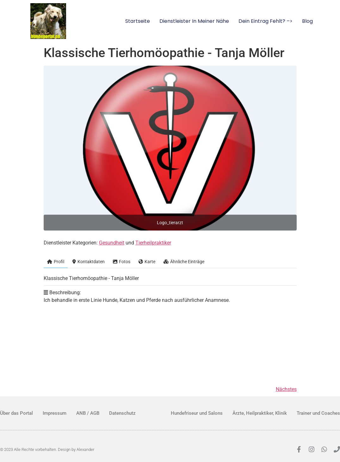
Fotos (121, 261)
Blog (307, 21)
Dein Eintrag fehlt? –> (265, 21)
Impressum (54, 413)
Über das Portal (16, 413)
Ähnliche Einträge (184, 261)
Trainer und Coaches (318, 413)
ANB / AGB (87, 413)
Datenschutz (122, 413)
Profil (55, 261)
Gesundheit (111, 243)
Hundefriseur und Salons (197, 413)
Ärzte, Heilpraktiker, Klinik (259, 413)
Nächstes (286, 389)
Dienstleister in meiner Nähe (194, 21)
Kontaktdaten (88, 261)
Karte (147, 261)
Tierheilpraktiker (153, 243)
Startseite (137, 21)
